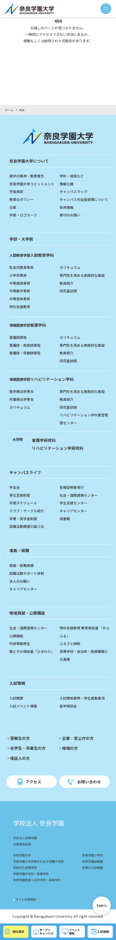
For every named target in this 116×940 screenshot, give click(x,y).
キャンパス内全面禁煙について (84, 199)
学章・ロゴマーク (23, 214)
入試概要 (16, 698)
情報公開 (66, 183)
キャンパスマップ (73, 191)
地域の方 (70, 748)
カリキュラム (70, 267)
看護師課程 (18, 337)
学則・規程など (72, 175)
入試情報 (17, 683)
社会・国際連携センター (79, 495)
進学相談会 (68, 705)
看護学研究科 (44, 440)
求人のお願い (19, 581)
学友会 (14, 487)
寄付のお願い (70, 214)
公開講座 (16, 635)
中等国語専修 (19, 283)
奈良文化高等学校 (26, 868)
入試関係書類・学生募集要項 (82, 698)
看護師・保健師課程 (25, 352)
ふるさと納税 (70, 643)
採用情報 (66, 207)
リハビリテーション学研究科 (57, 448)
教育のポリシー (21, 199)
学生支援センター (73, 502)
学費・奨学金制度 (23, 518)
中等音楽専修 (19, 298)
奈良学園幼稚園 (91, 861)
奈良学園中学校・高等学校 (32, 874)
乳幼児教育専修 (21, 267)
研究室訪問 (68, 290)
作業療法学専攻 (21, 399)
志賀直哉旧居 (22, 844)
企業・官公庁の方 (78, 738)
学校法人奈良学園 (26, 838)
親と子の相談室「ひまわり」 (31, 651)
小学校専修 (18, 275)
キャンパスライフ (25, 472)
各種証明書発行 (72, 487)
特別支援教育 (19, 306)
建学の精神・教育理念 (26, 175)
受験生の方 (20, 738)
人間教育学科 (31, 255)
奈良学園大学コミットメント (31, 183)
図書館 (65, 518)
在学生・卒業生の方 (28, 748)
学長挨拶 (16, 191)
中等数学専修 (19, 290)
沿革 (12, 207)
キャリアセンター (73, 510)
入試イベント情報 (23, 705)
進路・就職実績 (21, 565)
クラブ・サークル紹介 (26, 510)
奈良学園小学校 (91, 855)
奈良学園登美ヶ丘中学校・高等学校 (39, 880)
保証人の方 (20, 758)
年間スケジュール (23, 502)
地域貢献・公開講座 (27, 613)
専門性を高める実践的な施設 (82, 275)
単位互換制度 (19, 495)
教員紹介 (66, 283)
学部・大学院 (21, 239)
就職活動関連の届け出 (26, 526)
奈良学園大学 (22, 855)
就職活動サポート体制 (26, 573)
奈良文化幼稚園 (91, 868)
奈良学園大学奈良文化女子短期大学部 (40, 861)
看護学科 (27, 325)
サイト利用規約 (27, 899)
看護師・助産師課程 (25, 345)
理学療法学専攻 (21, 391)
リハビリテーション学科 (41, 379)
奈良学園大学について (29, 161)
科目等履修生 (19, 643)
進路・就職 (19, 550)
